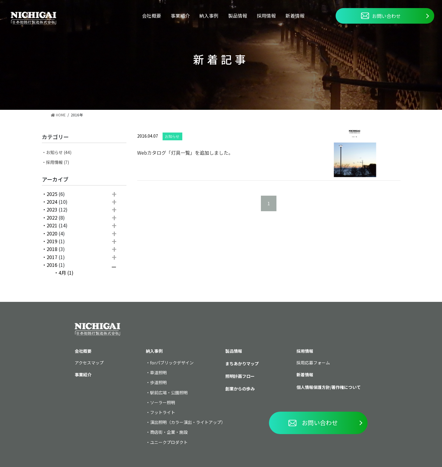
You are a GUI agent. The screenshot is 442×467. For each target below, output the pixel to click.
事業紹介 (180, 15)
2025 (52, 193)
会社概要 (151, 15)
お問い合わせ (381, 16)
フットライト (162, 412)
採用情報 (266, 15)
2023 (52, 209)
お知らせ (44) (58, 152)
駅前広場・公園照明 (169, 392)
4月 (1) (66, 272)
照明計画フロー (240, 376)
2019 (52, 241)
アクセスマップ (89, 363)
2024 (52, 201)
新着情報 (295, 15)
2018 (52, 248)
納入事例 (208, 15)
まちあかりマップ (242, 363)
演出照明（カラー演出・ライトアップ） (187, 422)
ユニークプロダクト (169, 442)
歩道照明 (158, 382)
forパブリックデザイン (172, 363)
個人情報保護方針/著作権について (328, 387)
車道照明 (158, 372)
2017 (52, 257)
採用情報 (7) (57, 162)
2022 (52, 217)
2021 (52, 225)
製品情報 (237, 15)
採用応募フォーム (313, 363)
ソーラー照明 (162, 402)
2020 (52, 233)
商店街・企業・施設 (169, 432)
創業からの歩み (240, 389)
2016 (52, 264)
